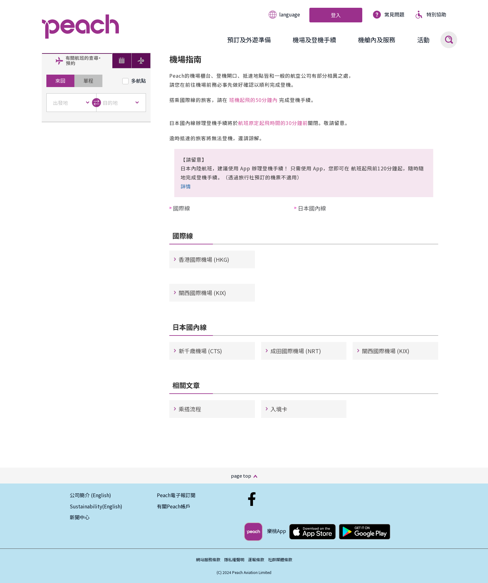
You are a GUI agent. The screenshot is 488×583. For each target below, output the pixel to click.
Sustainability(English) (96, 506)
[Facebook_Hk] (252, 495)
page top (241, 475)
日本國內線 (312, 208)
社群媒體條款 (280, 559)
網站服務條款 (208, 559)
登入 (336, 15)
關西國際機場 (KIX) (202, 293)
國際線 (181, 208)
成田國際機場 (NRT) (295, 351)
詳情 (186, 186)
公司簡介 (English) (90, 495)
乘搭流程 (190, 409)
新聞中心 (80, 517)
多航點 (134, 80)
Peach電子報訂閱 (176, 495)
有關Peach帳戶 (173, 506)
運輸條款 (256, 559)
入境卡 (278, 409)
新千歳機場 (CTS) (200, 351)
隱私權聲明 (234, 559)
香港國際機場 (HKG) (204, 259)
